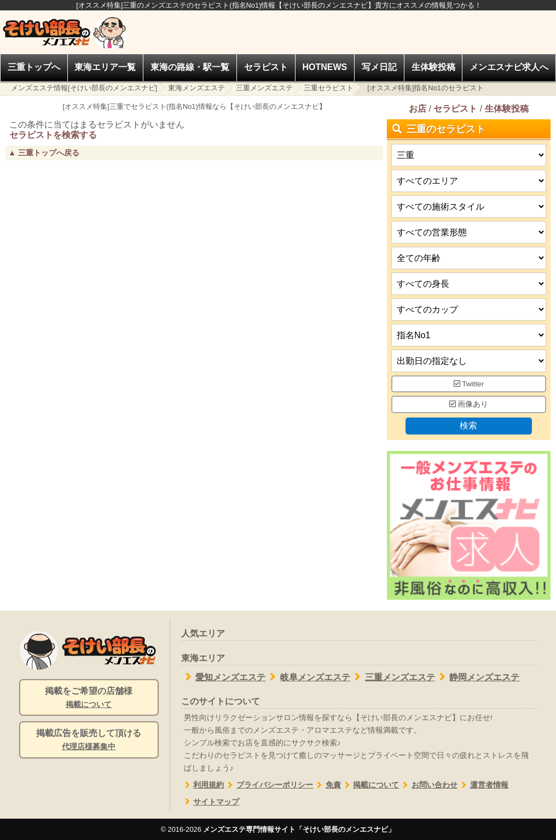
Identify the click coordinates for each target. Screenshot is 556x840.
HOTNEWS (324, 67)
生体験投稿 (433, 67)
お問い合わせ (428, 785)
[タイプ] (468, 335)
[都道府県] (468, 155)
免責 (327, 785)
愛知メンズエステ (223, 677)
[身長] (468, 284)
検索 (469, 425)
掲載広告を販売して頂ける (89, 740)
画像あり (469, 405)
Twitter (469, 384)
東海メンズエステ (196, 88)
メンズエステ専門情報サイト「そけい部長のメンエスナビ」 (299, 829)
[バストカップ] (468, 309)
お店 (417, 108)
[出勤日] (468, 361)
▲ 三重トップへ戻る (43, 152)
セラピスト (266, 67)
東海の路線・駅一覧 (189, 67)
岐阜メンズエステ (307, 677)
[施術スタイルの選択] (468, 206)
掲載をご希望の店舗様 (89, 698)
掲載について (370, 785)
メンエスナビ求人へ (509, 67)
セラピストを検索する (53, 135)
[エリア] (468, 181)
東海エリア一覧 (105, 67)
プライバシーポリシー (268, 785)
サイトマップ (210, 802)
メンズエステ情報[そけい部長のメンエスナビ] (84, 88)
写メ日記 (379, 67)
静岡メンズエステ (477, 677)
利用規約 (202, 785)
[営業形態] (468, 232)
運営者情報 (482, 785)
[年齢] (468, 258)
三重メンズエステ (264, 88)
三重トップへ (34, 67)
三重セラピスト (329, 88)
